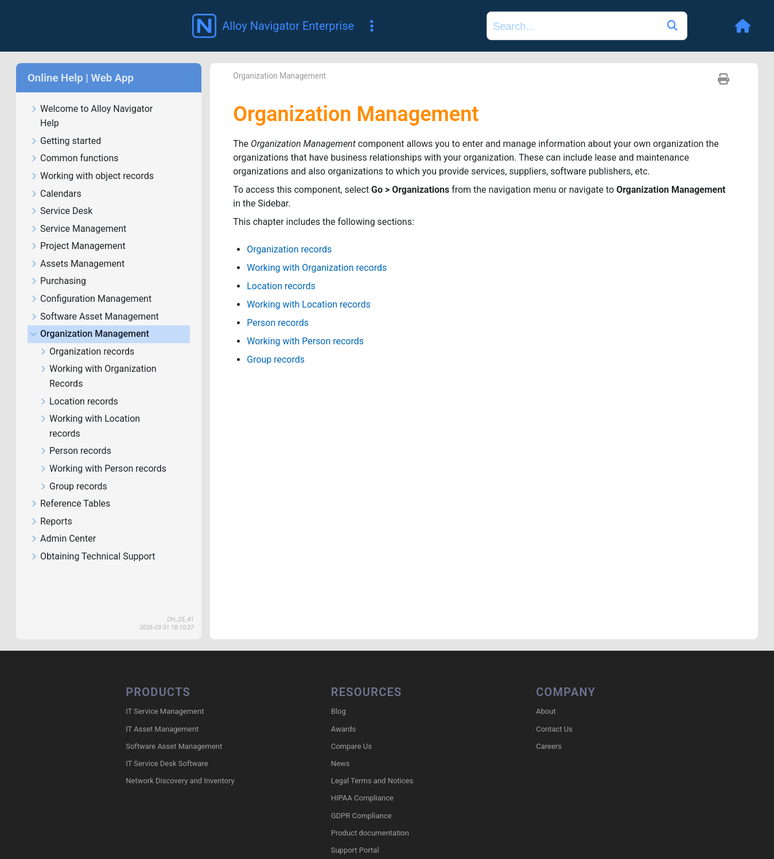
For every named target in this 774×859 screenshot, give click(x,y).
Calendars (55, 159)
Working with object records (92, 141)
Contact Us (554, 694)
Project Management (78, 211)
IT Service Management (165, 676)
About (546, 676)
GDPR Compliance (361, 780)
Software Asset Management (94, 282)
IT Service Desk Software (167, 728)
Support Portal (355, 815)
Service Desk (61, 176)
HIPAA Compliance (362, 763)
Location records (78, 367)
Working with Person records (102, 434)
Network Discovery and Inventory (180, 745)
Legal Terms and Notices (372, 745)
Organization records (86, 317)
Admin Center (63, 504)
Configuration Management (90, 264)
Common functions (74, 124)
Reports (51, 487)
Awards (343, 694)
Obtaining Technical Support (92, 522)
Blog (338, 676)
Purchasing (58, 246)
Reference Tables (70, 469)
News (340, 728)
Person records (75, 416)
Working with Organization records (317, 233)
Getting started (65, 106)
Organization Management (89, 299)
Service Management (78, 194)
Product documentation (370, 798)
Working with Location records (89, 391)
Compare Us (351, 711)
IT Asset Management (162, 694)
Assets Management (77, 229)
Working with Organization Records (98, 341)
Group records (73, 452)
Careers (549, 711)
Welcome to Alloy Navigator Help (91, 81)
